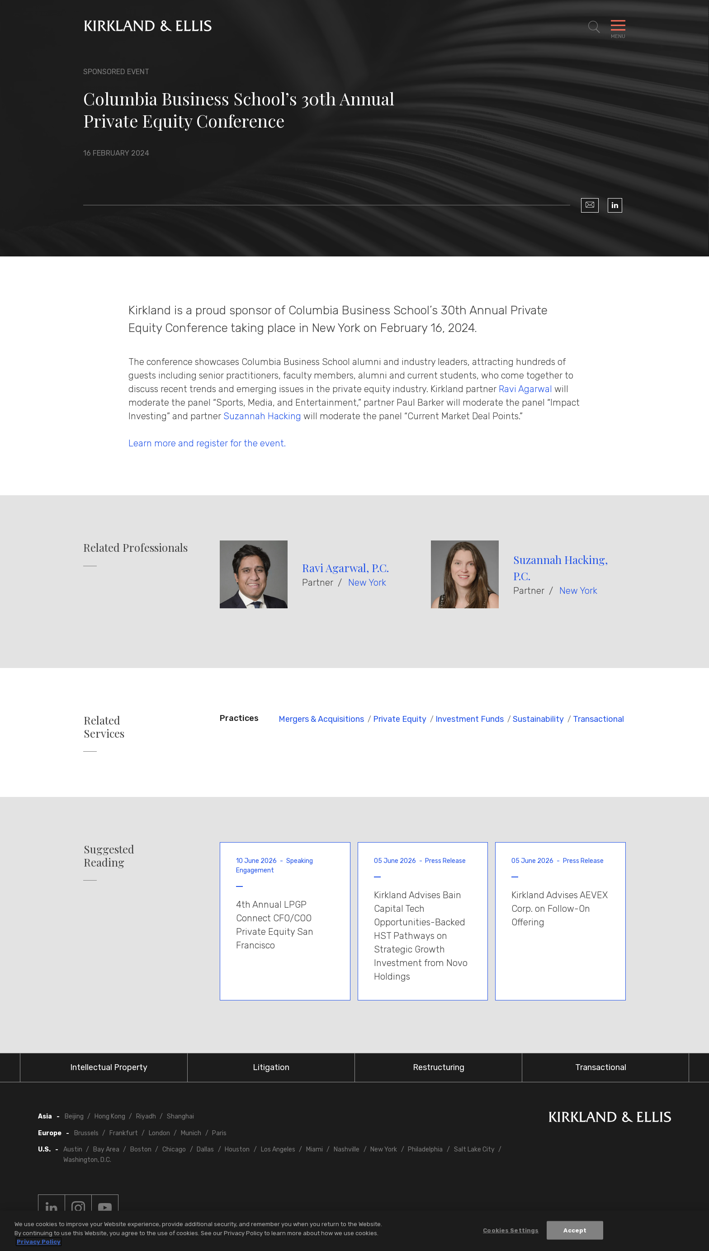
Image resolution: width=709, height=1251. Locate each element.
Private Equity (399, 719)
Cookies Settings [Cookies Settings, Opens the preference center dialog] (511, 1230)
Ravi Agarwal (526, 389)
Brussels (86, 1133)
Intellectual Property (108, 1067)
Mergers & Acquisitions (321, 719)
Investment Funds (469, 719)
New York (367, 582)
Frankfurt (123, 1133)
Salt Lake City (474, 1149)
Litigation (271, 1067)
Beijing (74, 1116)
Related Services (104, 726)
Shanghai (180, 1116)
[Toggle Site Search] (594, 27)
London (159, 1133)
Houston (237, 1149)
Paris (219, 1133)
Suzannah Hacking (262, 416)
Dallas (205, 1149)
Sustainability (538, 719)
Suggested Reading (109, 855)
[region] (354, 1231)
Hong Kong (110, 1116)
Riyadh (146, 1116)
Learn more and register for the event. (207, 443)
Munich (191, 1133)
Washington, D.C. (87, 1160)
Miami (314, 1149)
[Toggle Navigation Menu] (618, 27)
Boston (140, 1149)
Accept (574, 1230)
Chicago (174, 1149)
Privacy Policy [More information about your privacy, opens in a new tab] (39, 1241)
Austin (72, 1149)
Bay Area (106, 1149)
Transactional (598, 719)
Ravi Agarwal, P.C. (345, 567)
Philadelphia (425, 1149)
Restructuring (438, 1067)
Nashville (346, 1149)
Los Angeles (278, 1149)
